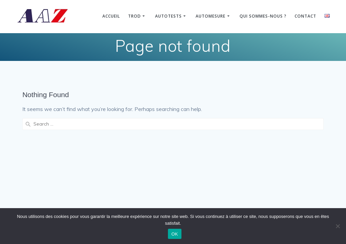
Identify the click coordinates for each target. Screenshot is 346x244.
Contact (305, 16)
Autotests (168, 16)
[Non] (337, 226)
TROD (134, 16)
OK (174, 234)
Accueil (111, 16)
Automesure (210, 16)
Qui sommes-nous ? (263, 16)
